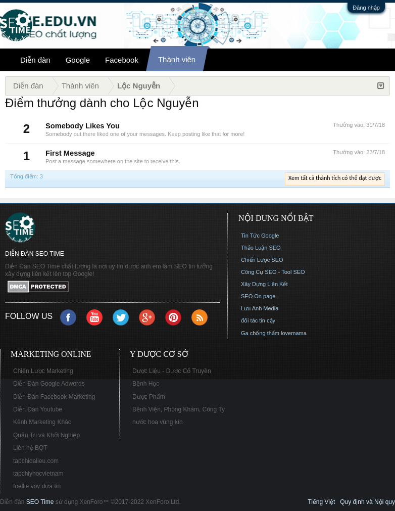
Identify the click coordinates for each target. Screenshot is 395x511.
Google (78, 60)
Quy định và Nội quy (367, 501)
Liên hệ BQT (30, 447)
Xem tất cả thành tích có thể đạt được (334, 177)
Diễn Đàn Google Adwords (49, 383)
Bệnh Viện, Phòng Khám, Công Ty (178, 409)
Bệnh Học (145, 383)
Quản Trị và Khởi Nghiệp (46, 435)
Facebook (121, 60)
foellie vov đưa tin (37, 486)
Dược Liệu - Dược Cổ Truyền (171, 371)
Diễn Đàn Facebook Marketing (54, 396)
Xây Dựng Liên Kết (264, 284)
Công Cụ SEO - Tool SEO (273, 272)
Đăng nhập (366, 8)
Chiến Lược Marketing (43, 371)
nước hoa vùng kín (157, 422)
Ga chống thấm (260, 333)
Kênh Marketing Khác (42, 422)
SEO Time (40, 501)
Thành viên (176, 59)
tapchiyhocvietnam (38, 473)
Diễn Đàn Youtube (37, 409)
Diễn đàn (35, 60)
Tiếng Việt (321, 501)
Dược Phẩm (148, 396)
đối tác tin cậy (258, 320)
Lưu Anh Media (259, 308)
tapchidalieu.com (36, 460)
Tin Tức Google (260, 236)
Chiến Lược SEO (262, 260)
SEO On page (258, 296)
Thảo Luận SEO (261, 248)
